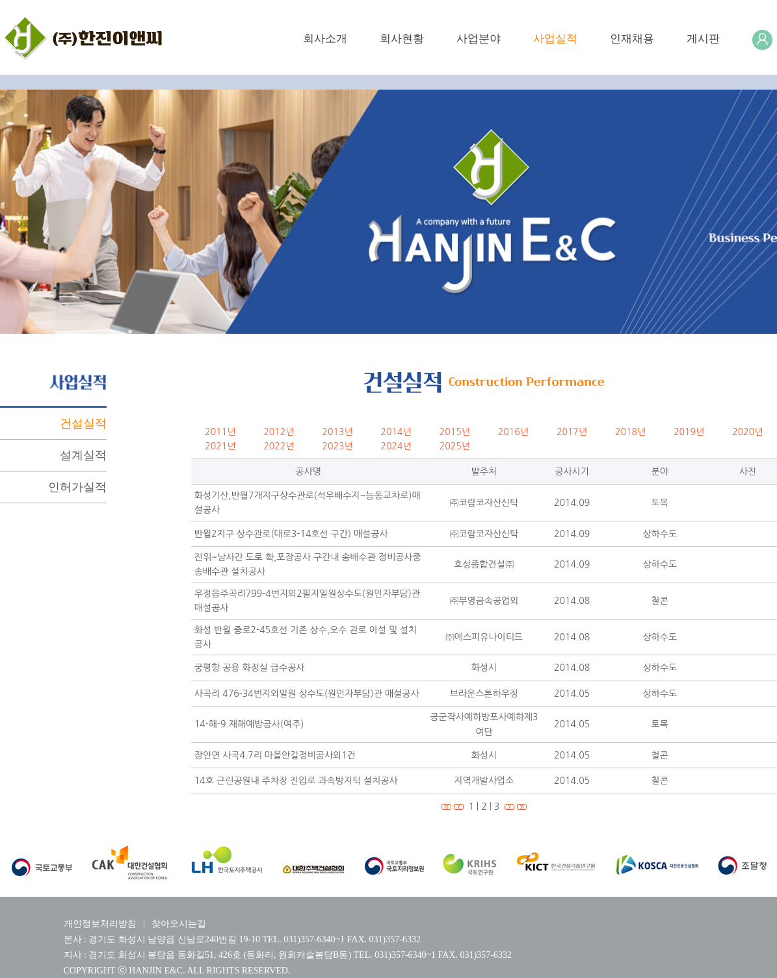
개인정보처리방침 (100, 924)
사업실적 (555, 38)
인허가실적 (77, 487)
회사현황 (402, 38)
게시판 (703, 38)
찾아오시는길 (178, 924)
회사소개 (325, 38)
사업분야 (478, 38)
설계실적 (83, 455)
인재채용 (632, 38)
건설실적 (83, 423)
